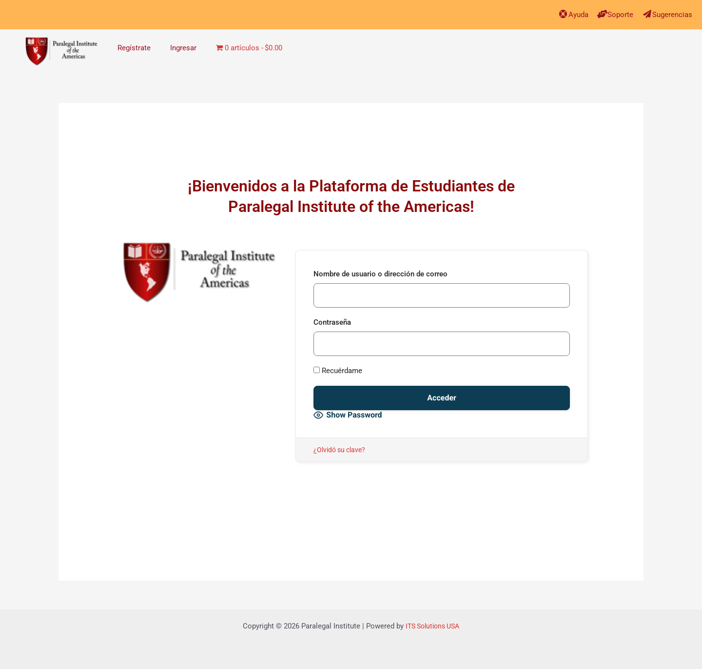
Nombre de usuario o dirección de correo (380, 274)
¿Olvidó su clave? (341, 449)
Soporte (617, 14)
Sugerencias (671, 14)
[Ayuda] (558, 14)
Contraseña (332, 322)
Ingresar (183, 47)
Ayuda (574, 14)
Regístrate (134, 47)
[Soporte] (599, 14)
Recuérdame (337, 370)
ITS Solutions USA (433, 626)
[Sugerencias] (645, 14)
